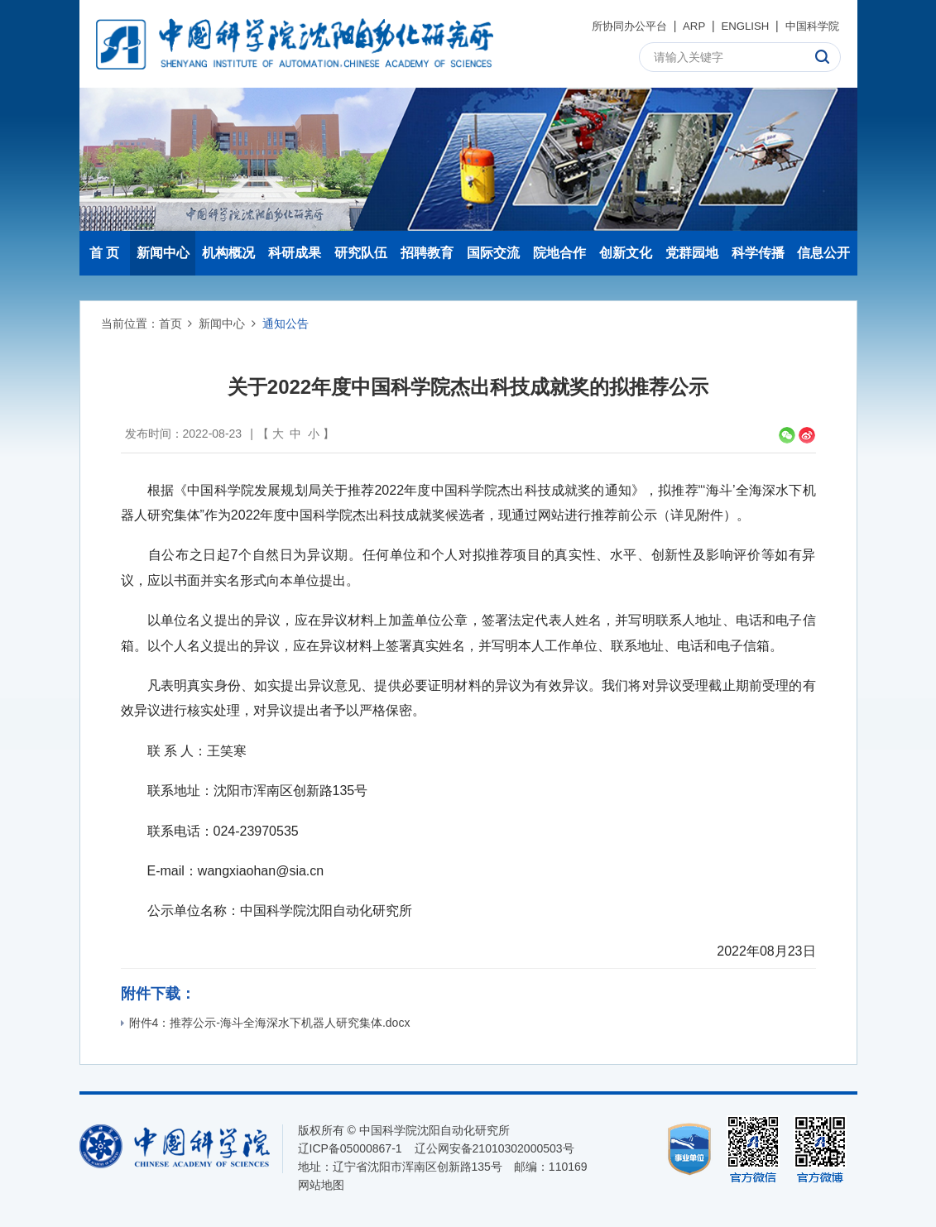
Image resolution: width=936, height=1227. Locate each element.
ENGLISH (739, 25)
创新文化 (625, 253)
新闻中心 (163, 253)
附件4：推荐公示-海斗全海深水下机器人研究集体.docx (265, 1022)
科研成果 (294, 253)
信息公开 (823, 253)
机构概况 (228, 253)
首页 (170, 323)
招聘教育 (427, 253)
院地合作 (559, 253)
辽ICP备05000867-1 (350, 1148)
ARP (686, 25)
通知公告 (285, 323)
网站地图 (321, 1184)
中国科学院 (810, 25)
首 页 (104, 253)
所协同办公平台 (618, 25)
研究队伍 (360, 253)
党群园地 (691, 253)
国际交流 (493, 253)
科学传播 (758, 253)
